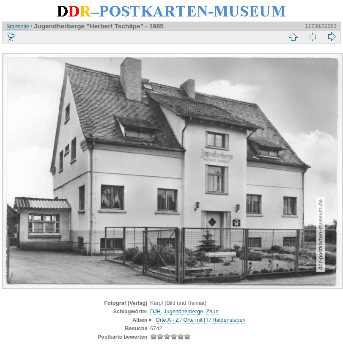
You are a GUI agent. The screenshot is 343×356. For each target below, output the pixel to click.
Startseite (17, 26)
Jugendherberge (183, 311)
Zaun (212, 311)
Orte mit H (195, 320)
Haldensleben (228, 320)
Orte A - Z (167, 320)
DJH (155, 311)
